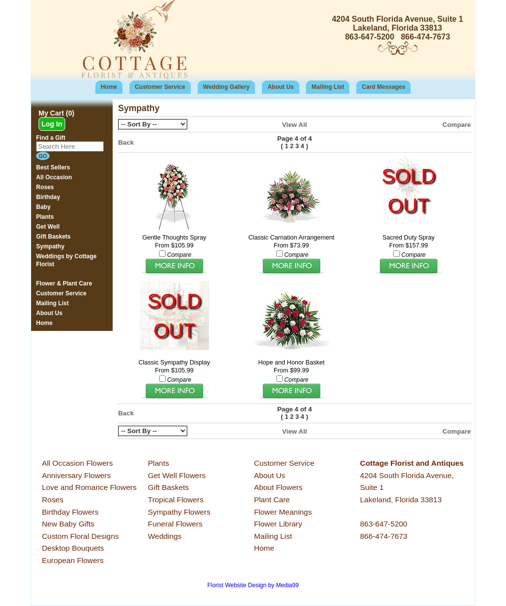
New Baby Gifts (68, 524)
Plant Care (272, 499)
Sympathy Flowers (179, 512)
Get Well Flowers (177, 475)
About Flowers (278, 487)
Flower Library (278, 524)
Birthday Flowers (70, 512)
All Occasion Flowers (77, 463)
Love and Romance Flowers (89, 487)
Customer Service (160, 86)
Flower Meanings (283, 512)
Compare (456, 124)
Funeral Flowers (175, 524)
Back (126, 142)
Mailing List (327, 86)
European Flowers (73, 560)
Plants (158, 463)
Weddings (164, 536)
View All (294, 124)
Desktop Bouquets (73, 548)
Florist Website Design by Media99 (252, 585)
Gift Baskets (168, 487)
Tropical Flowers (175, 499)
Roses (53, 499)
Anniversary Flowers (76, 475)
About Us (280, 86)
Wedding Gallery (226, 86)
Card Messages (383, 86)
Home (109, 86)
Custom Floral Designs (80, 536)
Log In (52, 124)
